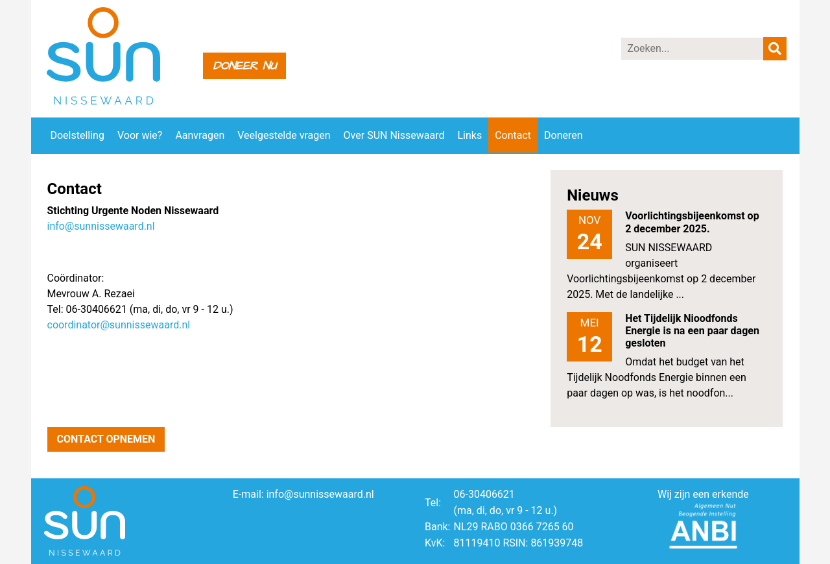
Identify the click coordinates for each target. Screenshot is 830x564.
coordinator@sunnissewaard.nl (119, 325)
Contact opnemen (106, 439)
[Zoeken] (692, 49)
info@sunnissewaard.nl (101, 226)
